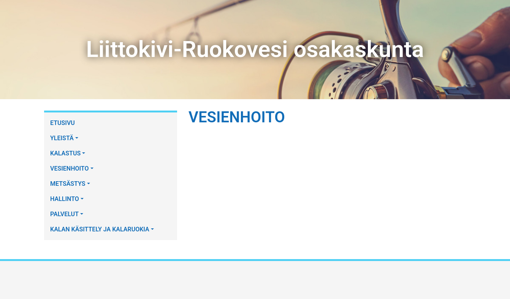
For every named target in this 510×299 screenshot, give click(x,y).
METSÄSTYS (68, 183)
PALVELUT (64, 214)
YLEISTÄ (62, 138)
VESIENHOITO (69, 168)
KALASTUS (65, 153)
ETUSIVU (62, 123)
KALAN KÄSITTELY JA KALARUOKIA (99, 229)
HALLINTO (64, 198)
